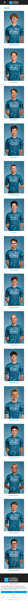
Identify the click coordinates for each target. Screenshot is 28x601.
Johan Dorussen (14, 570)
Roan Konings (14, 270)
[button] (26, 583)
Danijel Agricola (14, 307)
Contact (19, 599)
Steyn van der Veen (14, 458)
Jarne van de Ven (14, 533)
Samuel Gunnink (14, 495)
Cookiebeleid (10, 599)
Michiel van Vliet (14, 420)
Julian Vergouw (14, 120)
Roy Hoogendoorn (14, 195)
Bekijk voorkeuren (14, 597)
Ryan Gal (14, 232)
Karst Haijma (14, 157)
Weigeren (14, 594)
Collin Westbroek (14, 45)
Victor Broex (14, 345)
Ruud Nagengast (14, 382)
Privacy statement (14, 599)
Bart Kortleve (14, 82)
